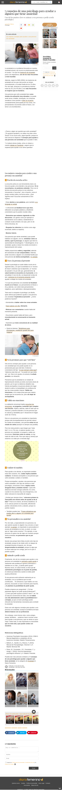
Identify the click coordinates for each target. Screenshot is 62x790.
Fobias (19, 727)
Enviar (33, 768)
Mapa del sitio (34, 785)
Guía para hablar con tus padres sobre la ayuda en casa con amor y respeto (53, 40)
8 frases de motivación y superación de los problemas (21, 714)
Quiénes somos (16, 783)
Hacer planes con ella (13, 306)
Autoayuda (20, 695)
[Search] (50, 2)
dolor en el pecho (27, 100)
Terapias (25, 727)
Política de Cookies (9, 764)
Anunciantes (27, 785)
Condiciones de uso (29, 762)
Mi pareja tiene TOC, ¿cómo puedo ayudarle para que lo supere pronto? (10, 701)
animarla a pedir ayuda (29, 561)
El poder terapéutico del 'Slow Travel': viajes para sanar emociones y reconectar (46, 31)
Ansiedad (31, 661)
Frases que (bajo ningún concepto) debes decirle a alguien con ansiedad (33, 684)
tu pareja (13, 527)
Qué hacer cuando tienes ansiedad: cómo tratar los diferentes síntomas (33, 701)
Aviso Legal (41, 783)
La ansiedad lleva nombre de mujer (10, 686)
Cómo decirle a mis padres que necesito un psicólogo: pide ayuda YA (21, 701)
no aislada (34, 257)
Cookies (23, 783)
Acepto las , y (49, 74)
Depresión (14, 727)
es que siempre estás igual (27, 370)
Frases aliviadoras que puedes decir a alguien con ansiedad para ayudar (21, 513)
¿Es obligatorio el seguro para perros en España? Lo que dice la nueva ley (54, 31)
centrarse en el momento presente (19, 277)
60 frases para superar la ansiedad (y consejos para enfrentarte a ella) (21, 683)
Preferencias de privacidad (18, 762)
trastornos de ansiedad (27, 72)
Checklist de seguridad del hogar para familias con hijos (46, 43)
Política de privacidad (31, 783)
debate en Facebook (16, 145)
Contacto (48, 783)
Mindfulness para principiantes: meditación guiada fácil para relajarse (20, 330)
